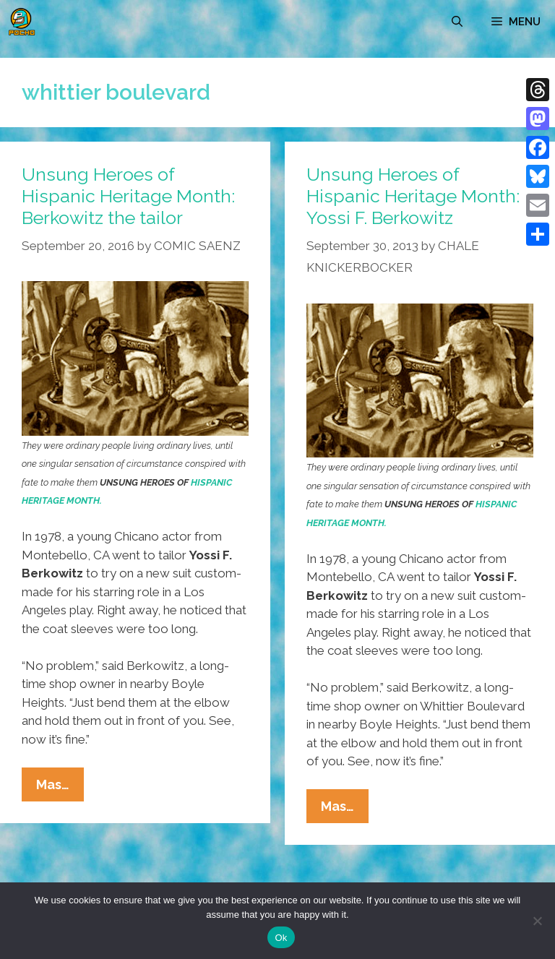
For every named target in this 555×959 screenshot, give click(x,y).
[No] (537, 920)
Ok (281, 937)
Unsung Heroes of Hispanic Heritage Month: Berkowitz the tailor (128, 195)
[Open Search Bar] (457, 21)
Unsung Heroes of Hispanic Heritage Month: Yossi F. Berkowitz (413, 195)
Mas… (60, 787)
